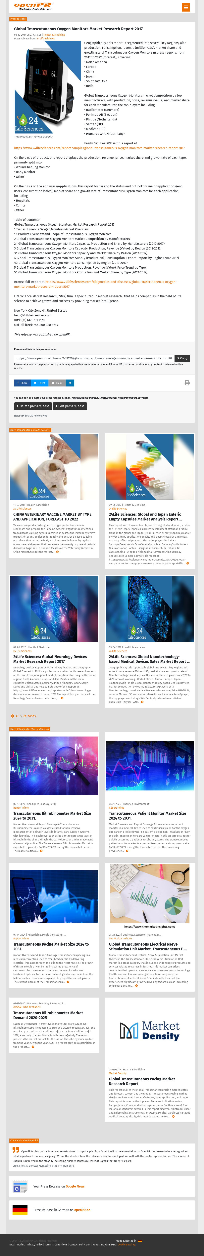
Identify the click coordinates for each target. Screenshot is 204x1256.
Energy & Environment (136, 803)
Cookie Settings (127, 1244)
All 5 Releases (22, 716)
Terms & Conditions (56, 1244)
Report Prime (21, 807)
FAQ (11, 1244)
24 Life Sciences (46, 38)
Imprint (20, 1244)
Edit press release (69, 406)
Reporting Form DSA (104, 1244)
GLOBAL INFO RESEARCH (27, 1007)
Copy (182, 358)
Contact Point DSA (80, 1244)
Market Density (118, 1073)
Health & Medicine (54, 34)
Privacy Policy (34, 1244)
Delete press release (33, 406)
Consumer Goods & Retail (42, 803)
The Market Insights (120, 938)
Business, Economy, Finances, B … (142, 934)
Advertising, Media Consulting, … (47, 934)
